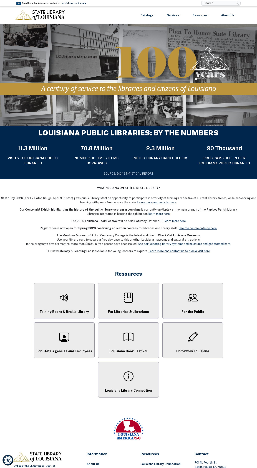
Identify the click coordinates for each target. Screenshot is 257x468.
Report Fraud (96, 439)
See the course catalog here (198, 228)
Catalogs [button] (146, 15)
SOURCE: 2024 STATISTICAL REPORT (128, 173)
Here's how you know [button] (73, 3)
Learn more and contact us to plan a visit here (179, 251)
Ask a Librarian (150, 431)
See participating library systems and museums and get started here (184, 244)
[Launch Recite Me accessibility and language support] (7, 460)
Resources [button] (200, 15)
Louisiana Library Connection (160, 424)
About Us (93, 424)
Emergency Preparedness (105, 431)
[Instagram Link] (128, 464)
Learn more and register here (157, 202)
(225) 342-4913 (214, 431)
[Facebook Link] (122, 464)
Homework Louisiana (154, 439)
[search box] (218, 3)
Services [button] (173, 15)
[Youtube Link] (135, 464)
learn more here (159, 214)
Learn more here (175, 221)
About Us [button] (227, 15)
